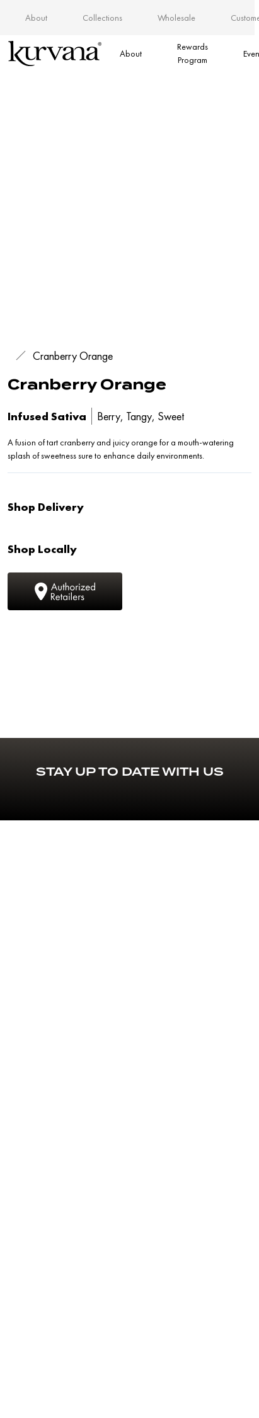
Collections (102, 17)
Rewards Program (192, 53)
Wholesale (176, 17)
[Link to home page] (55, 53)
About (36, 17)
